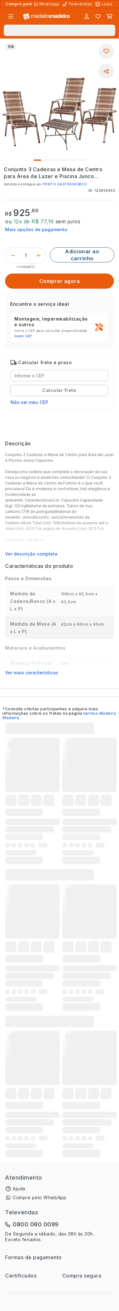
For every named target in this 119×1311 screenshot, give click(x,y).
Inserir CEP (22, 336)
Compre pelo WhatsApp (39, 1197)
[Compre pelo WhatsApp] (47, 4)
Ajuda (19, 1188)
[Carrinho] (109, 16)
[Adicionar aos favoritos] (106, 51)
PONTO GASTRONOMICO (65, 184)
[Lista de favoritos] (98, 16)
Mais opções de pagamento (36, 229)
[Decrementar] (13, 255)
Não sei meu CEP (29, 402)
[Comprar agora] (59, 281)
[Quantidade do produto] (26, 255)
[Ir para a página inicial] (46, 16)
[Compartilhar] (106, 71)
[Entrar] (86, 16)
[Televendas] (78, 4)
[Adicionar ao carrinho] (82, 254)
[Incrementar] (38, 255)
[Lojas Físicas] (104, 4)
